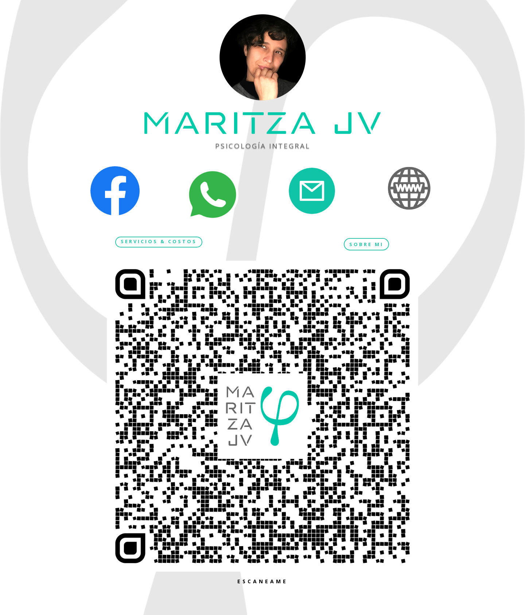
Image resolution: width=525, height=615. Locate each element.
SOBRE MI (366, 244)
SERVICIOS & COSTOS (159, 241)
